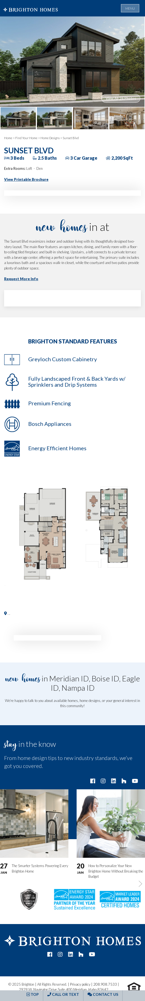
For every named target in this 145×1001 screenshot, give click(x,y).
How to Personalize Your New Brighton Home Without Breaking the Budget (115, 871)
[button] (72, 532)
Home (8, 138)
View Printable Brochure (26, 179)
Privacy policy (80, 984)
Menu (130, 8)
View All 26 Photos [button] (121, 98)
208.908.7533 (105, 984)
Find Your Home (26, 138)
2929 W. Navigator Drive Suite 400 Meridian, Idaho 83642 (63, 989)
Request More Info (21, 279)
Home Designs (50, 138)
